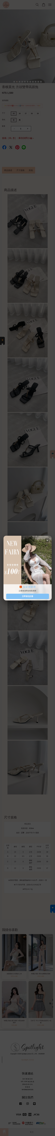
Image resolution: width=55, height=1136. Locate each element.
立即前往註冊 (27, 596)
